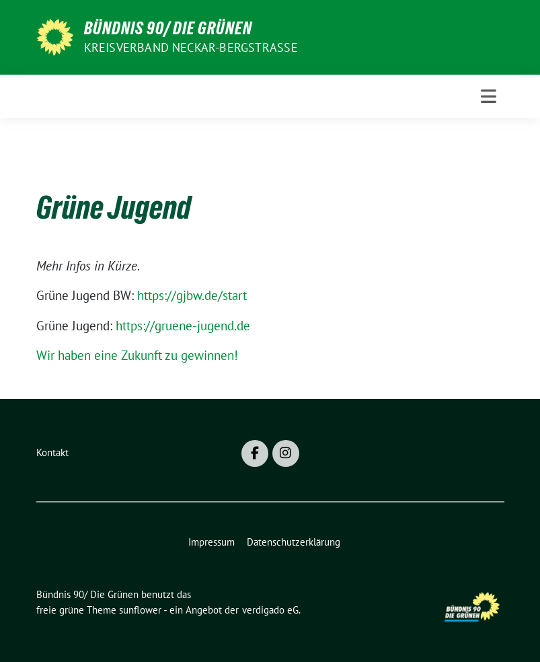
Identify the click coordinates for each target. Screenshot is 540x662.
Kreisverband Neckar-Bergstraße (191, 47)
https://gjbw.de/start (192, 295)
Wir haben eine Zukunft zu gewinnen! (137, 355)
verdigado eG (270, 609)
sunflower (140, 609)
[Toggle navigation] (488, 96)
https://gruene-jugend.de (183, 326)
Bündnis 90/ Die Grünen (168, 28)
